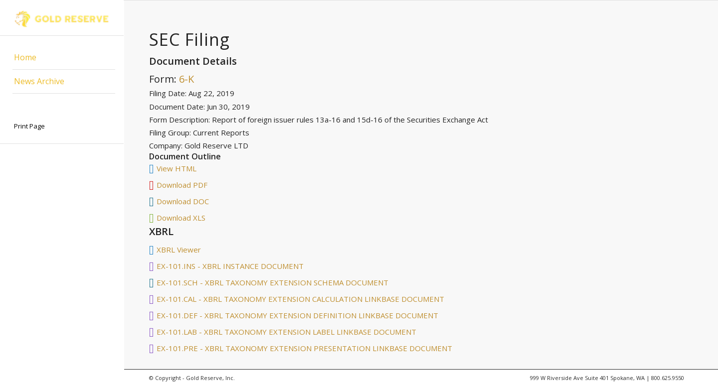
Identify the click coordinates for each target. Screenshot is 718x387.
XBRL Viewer (179, 250)
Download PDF (182, 185)
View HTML (176, 168)
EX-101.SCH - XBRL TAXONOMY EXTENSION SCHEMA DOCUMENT (272, 282)
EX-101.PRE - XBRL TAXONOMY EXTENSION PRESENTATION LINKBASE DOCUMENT (304, 348)
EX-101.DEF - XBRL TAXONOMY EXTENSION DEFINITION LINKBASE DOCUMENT (297, 315)
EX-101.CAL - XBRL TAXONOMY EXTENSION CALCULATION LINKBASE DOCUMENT (300, 299)
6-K (186, 79)
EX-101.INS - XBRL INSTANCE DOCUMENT (230, 266)
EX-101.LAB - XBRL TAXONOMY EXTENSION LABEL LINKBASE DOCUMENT (286, 332)
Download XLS (181, 218)
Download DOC (183, 201)
